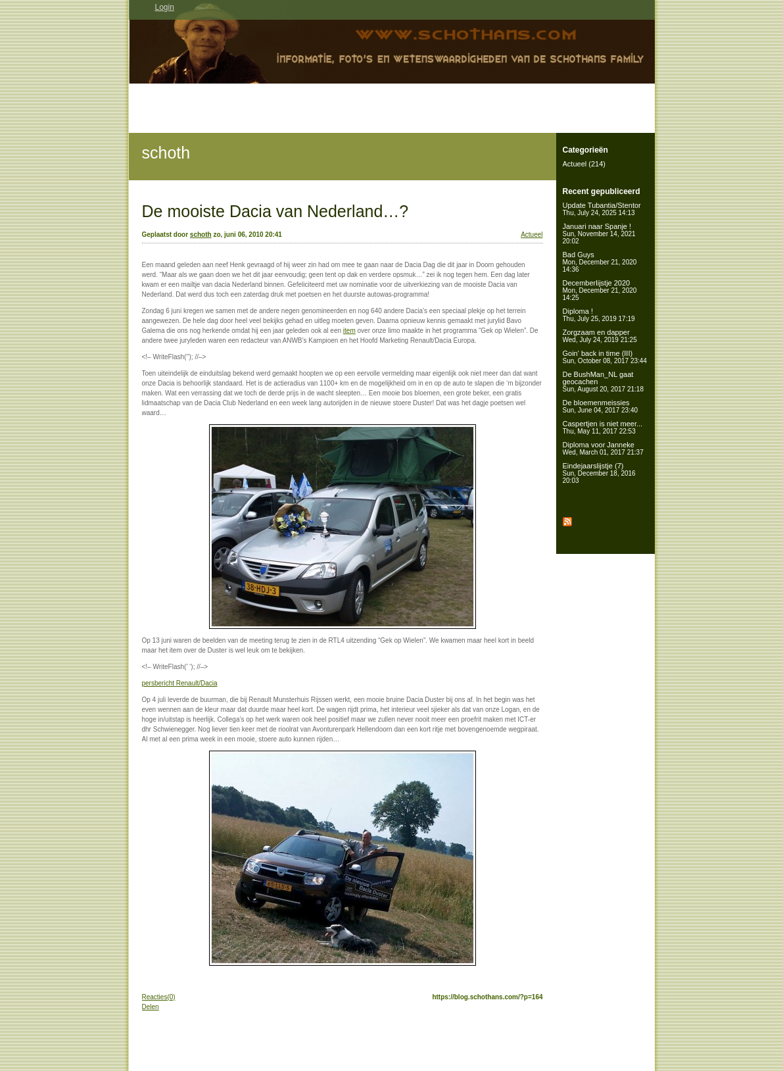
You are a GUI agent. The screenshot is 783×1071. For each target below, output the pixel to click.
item (349, 330)
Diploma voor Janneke (603, 448)
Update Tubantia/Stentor (602, 208)
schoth (166, 152)
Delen (150, 1006)
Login (164, 7)
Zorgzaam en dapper (600, 335)
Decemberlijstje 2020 (600, 290)
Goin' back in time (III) (605, 356)
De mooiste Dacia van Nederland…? (275, 211)
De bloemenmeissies (600, 406)
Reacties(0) (159, 997)
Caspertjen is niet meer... (603, 427)
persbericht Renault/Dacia (180, 683)
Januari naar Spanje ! (599, 233)
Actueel (531, 234)
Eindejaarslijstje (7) (599, 473)
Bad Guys (600, 262)
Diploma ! (599, 314)
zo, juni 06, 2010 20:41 (247, 234)
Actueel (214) (584, 164)
